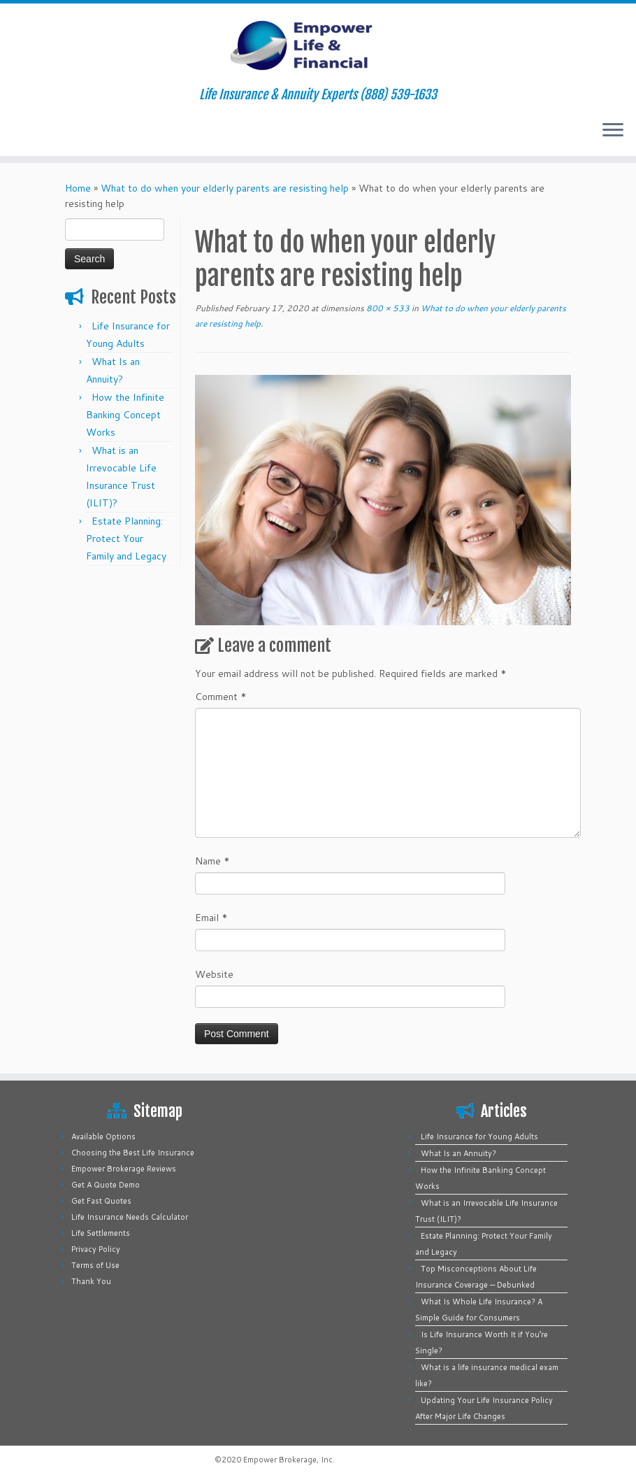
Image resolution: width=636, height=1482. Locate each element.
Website (214, 974)
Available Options (103, 1136)
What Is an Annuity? (458, 1153)
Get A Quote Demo (105, 1184)
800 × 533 (387, 308)
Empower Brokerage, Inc (288, 1459)
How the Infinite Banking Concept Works (125, 414)
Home (78, 188)
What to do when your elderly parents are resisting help (225, 188)
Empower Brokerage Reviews (123, 1168)
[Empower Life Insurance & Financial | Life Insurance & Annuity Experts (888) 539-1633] (318, 45)
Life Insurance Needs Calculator (129, 1217)
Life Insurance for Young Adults (479, 1136)
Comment (221, 697)
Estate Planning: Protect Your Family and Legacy (126, 538)
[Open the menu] (612, 130)
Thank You (91, 1281)
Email (211, 918)
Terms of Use (95, 1265)
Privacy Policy (95, 1249)
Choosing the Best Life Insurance (132, 1152)
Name (212, 861)
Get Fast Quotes (101, 1200)
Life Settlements (100, 1233)
